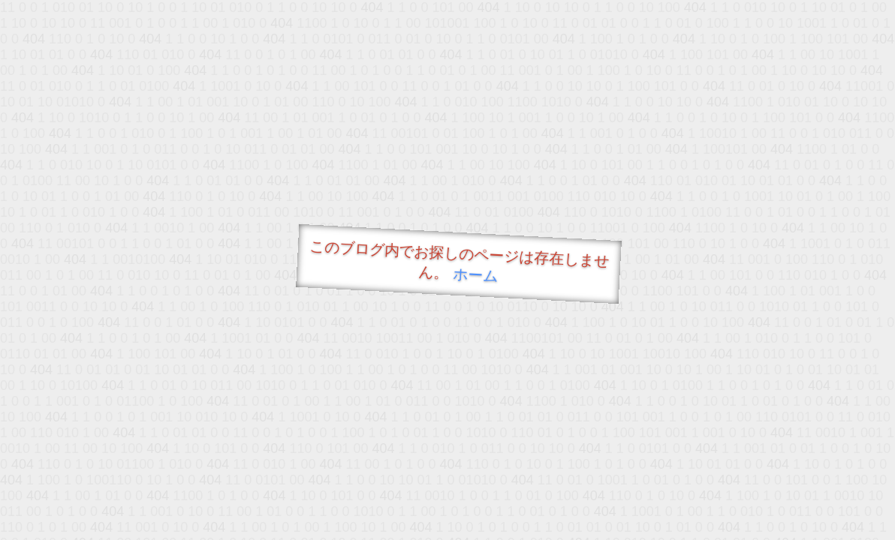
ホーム (476, 275)
